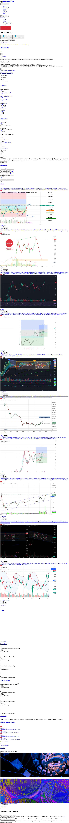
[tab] (3, 170)
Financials (2, 44)
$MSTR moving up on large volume (7, 354)
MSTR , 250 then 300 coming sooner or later (9, 313)
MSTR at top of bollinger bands (6, 563)
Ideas (8, 44)
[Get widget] (1, 52)
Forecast (20, 44)
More (4, 13)
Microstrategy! (3, 396)
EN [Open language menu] (2, 16)
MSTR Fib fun (3, 437)
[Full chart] (3, 56)
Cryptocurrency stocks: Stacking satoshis (8, 803)
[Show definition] (1, 90)
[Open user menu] (6, 16)
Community (6, 7)
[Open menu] (1, 2)
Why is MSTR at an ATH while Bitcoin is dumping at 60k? (12, 272)
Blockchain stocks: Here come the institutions (9, 778)
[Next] (1, 69)
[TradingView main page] (8, 1)
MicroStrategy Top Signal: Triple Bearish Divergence (10, 229)
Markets (5, 9)
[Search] (3, 4)
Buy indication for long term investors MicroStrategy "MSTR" (12, 478)
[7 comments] (1, 228)
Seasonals (24, 44)
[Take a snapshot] (1, 54)
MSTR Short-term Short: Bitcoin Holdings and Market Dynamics (13, 520)
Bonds (27, 44)
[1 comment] (1, 353)
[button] (7, 6)
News (4, 10)
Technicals (16, 44)
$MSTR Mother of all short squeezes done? (8, 188)
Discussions (11, 44)
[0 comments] (1, 477)
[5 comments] (1, 271)
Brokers (5, 11)
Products (5, 6)
